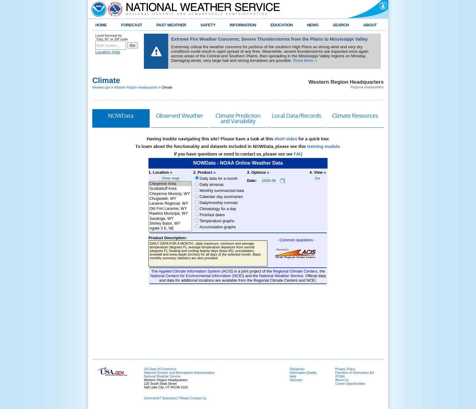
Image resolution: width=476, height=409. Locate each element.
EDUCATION (281, 25)
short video (285, 138)
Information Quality (303, 372)
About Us (341, 380)
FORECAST (131, 25)
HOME (101, 25)
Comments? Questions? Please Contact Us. (175, 398)
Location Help (107, 52)
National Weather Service (162, 376)
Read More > (305, 60)
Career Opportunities (350, 383)
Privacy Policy (345, 369)
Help (293, 376)
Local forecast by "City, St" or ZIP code (111, 37)
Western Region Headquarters (136, 87)
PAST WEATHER (171, 25)
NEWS (312, 25)
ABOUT (370, 25)
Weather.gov (101, 87)
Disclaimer (297, 369)
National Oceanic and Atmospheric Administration (179, 372)
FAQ (298, 153)
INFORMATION (243, 25)
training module (323, 146)
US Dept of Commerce (160, 369)
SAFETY (207, 25)
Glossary (296, 380)
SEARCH (341, 25)
